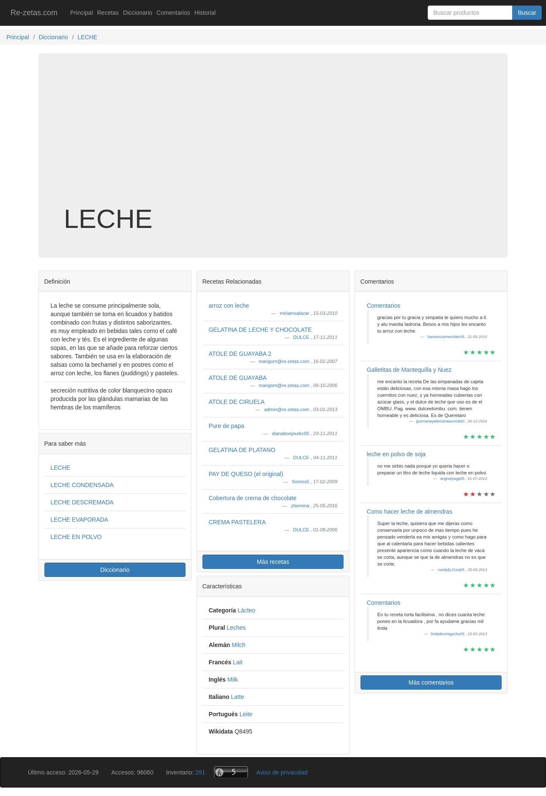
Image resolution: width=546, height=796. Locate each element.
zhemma (301, 505)
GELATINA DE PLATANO (242, 450)
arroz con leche (229, 305)
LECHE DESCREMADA (82, 502)
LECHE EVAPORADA (80, 519)
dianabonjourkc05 (291, 433)
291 (200, 772)
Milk (232, 679)
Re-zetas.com (34, 12)
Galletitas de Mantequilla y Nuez (409, 369)
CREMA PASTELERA (237, 522)
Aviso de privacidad (282, 772)
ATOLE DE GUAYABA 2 (240, 353)
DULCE (302, 337)
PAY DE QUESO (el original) (246, 474)
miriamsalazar (295, 313)
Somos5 (301, 481)
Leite (246, 714)
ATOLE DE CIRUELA (237, 401)
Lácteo (246, 610)
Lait (238, 662)
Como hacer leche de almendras (409, 511)
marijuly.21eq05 (451, 570)
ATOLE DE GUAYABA (238, 377)
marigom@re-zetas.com (285, 361)
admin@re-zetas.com (287, 409)
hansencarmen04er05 (446, 337)
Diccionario (137, 12)
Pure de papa (226, 425)
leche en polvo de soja (396, 454)
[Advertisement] (273, 137)
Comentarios (173, 12)
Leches (236, 627)
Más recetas (273, 561)
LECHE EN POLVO (76, 536)
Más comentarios (431, 682)
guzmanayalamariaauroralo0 (441, 421)
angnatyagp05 (453, 479)
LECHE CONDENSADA (82, 485)
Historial (205, 12)
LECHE (61, 467)
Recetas (108, 12)
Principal (81, 12)
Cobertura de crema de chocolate (253, 498)
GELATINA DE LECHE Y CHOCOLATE (260, 329)
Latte (237, 696)
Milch (239, 645)
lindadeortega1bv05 (448, 634)
